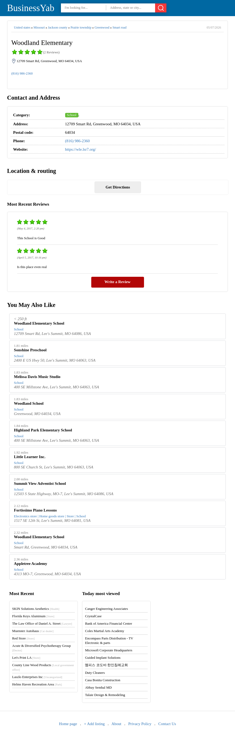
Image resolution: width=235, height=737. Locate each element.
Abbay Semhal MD (98, 687)
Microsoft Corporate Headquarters (108, 650)
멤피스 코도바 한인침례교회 (106, 665)
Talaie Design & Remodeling (105, 695)
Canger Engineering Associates (106, 609)
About (116, 724)
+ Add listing (94, 724)
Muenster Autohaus (33, 631)
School (71, 115)
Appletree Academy (30, 563)
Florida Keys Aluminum (33, 616)
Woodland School (29, 403)
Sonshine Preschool (30, 350)
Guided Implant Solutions (102, 658)
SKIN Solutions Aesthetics (35, 609)
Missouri (39, 27)
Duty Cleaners (95, 673)
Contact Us (167, 724)
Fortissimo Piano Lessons (35, 510)
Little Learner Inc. (29, 457)
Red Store (23, 638)
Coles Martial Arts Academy (104, 631)
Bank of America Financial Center (108, 623)
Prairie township (80, 27)
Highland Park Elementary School (43, 430)
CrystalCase (93, 616)
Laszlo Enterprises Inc (37, 677)
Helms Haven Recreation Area (37, 684)
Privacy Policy (139, 724)
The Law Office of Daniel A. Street (42, 623)
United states (22, 27)
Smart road (119, 27)
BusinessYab (30, 8)
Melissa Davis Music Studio (37, 377)
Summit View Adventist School (40, 483)
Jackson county (58, 27)
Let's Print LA (26, 658)
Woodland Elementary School (39, 323)
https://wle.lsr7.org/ (80, 149)
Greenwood (101, 27)
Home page (68, 724)
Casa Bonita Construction (102, 680)
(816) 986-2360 (22, 73)
